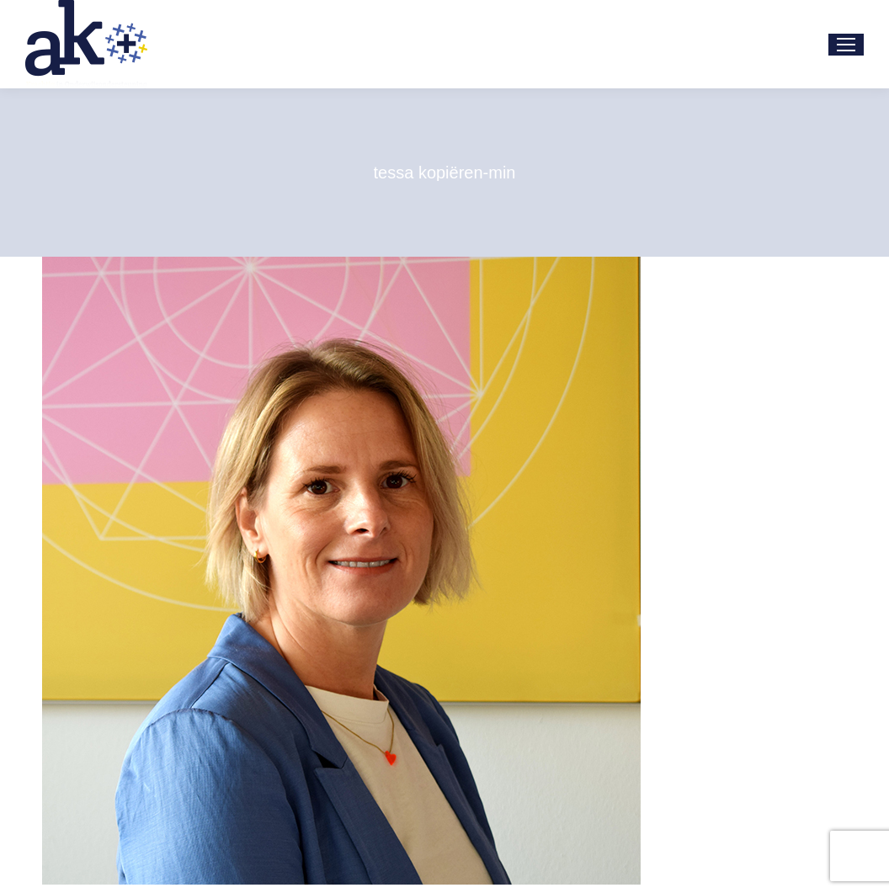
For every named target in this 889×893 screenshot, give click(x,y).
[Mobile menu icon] (846, 45)
